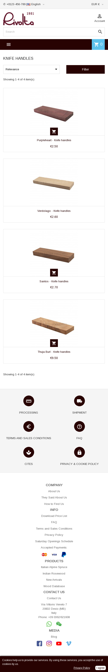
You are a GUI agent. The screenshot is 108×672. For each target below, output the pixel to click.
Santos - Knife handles (54, 281)
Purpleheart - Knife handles (54, 140)
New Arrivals (54, 579)
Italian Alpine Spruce (54, 567)
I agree (101, 667)
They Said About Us (54, 497)
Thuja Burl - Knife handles (54, 351)
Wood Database (54, 586)
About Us (54, 491)
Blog (54, 636)
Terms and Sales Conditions (54, 528)
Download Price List (54, 516)
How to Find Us (54, 504)
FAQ (54, 522)
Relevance (32, 69)
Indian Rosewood (54, 573)
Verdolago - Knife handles (54, 210)
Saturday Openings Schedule (54, 541)
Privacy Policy (54, 534)
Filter (85, 69)
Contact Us (54, 598)
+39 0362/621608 (59, 617)
